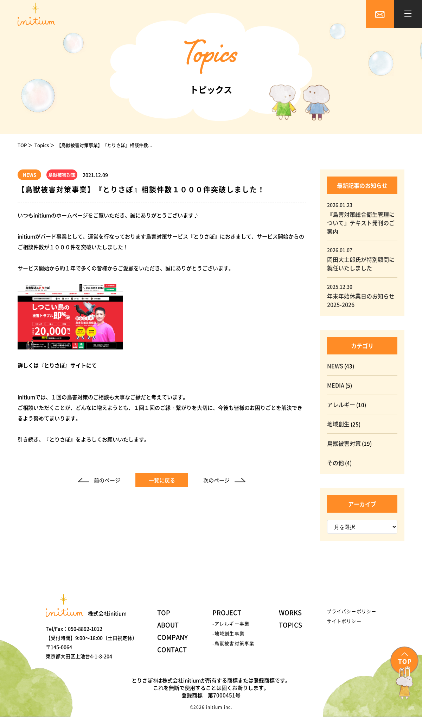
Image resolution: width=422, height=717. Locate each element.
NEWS (335, 365)
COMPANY (172, 637)
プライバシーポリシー (351, 611)
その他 (335, 462)
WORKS (290, 612)
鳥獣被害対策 (344, 443)
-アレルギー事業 (230, 623)
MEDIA (335, 385)
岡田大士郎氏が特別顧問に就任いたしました (361, 263)
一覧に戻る (162, 480)
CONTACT (172, 649)
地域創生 (338, 424)
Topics (41, 145)
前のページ (107, 480)
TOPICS (290, 624)
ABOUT (168, 624)
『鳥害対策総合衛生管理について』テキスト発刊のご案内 (361, 222)
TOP (22, 145)
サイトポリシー (344, 621)
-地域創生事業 (228, 633)
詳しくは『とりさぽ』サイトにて (57, 365)
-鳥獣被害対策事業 (233, 643)
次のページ (216, 480)
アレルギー (341, 404)
